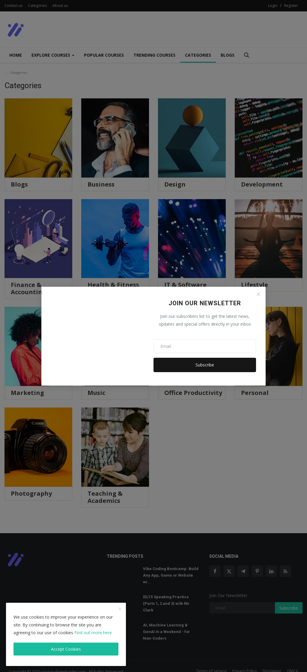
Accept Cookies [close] (66, 649)
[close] (120, 609)
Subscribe (204, 365)
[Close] (258, 294)
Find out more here (93, 632)
